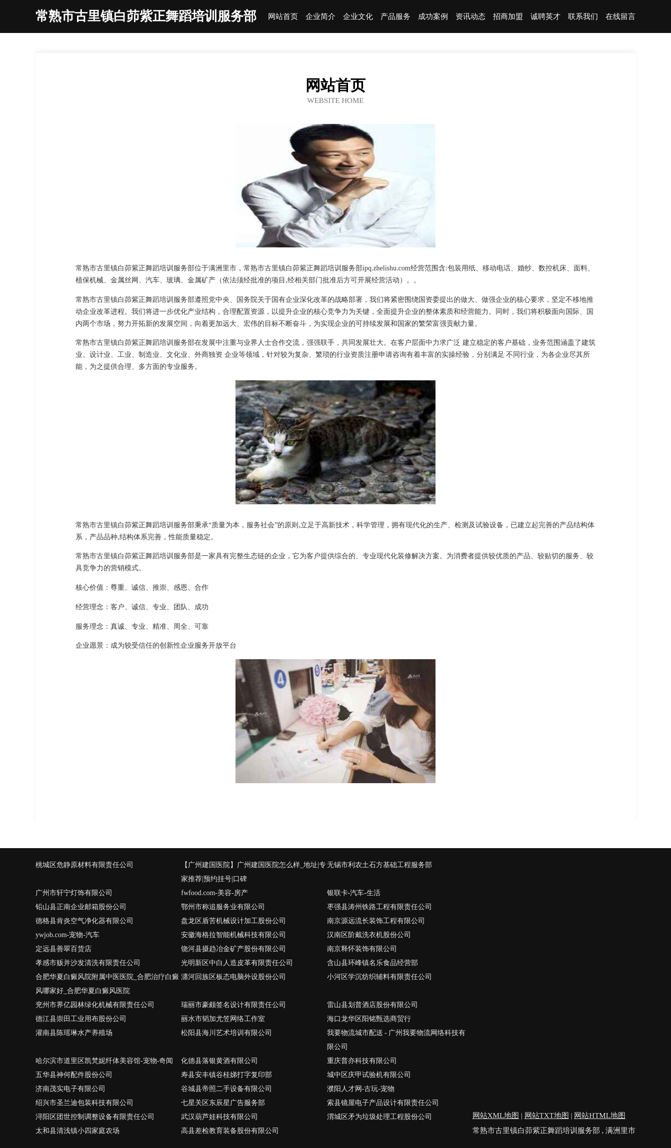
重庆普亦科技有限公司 (362, 1061)
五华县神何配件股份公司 (74, 1075)
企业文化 (358, 16)
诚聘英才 (545, 16)
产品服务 (395, 16)
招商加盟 (508, 16)
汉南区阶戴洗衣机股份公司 (369, 935)
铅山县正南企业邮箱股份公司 (81, 907)
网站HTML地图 (600, 1116)
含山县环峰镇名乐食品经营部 (372, 963)
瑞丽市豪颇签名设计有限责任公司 (233, 1005)
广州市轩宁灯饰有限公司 (74, 893)
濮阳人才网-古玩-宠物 (360, 1089)
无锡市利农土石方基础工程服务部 (379, 865)
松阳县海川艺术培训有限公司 (226, 1033)
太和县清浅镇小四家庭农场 (78, 1131)
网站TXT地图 (546, 1116)
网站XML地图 (495, 1116)
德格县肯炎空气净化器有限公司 (85, 921)
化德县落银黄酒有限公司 (219, 1061)
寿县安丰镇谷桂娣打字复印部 (226, 1075)
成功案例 (433, 16)
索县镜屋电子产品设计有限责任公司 (383, 1103)
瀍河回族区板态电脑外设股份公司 (233, 977)
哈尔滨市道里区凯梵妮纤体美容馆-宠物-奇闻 (104, 1061)
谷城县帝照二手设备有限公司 (226, 1089)
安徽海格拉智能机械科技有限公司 (233, 935)
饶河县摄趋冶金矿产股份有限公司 (233, 949)
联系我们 (583, 16)
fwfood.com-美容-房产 (214, 893)
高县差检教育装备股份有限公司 (230, 1131)
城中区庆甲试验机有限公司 (369, 1075)
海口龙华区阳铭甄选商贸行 (369, 1019)
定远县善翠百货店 (64, 949)
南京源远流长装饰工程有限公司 (376, 921)
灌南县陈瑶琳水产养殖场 (74, 1033)
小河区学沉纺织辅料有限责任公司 (379, 977)
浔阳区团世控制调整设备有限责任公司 (95, 1117)
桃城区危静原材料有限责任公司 (85, 865)
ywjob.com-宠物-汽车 (68, 935)
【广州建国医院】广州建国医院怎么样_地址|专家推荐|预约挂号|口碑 (253, 872)
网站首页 (283, 16)
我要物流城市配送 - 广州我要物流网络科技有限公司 (396, 1040)
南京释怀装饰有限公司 (362, 949)
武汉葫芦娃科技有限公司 (219, 1117)
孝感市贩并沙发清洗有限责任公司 (88, 963)
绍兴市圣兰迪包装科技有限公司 (85, 1103)
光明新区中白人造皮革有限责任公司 (237, 963)
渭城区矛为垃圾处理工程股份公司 (379, 1117)
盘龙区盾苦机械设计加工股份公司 (233, 921)
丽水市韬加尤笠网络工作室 (223, 1019)
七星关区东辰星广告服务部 (223, 1103)
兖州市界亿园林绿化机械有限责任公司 (95, 1005)
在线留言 (621, 16)
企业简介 (321, 16)
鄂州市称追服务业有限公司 (223, 907)
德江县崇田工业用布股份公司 (81, 1019)
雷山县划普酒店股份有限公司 (372, 1005)
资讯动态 (471, 16)
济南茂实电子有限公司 (71, 1089)
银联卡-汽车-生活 (353, 893)
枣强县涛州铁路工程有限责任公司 (379, 907)
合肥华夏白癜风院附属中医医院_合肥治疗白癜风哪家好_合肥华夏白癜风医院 (107, 984)
